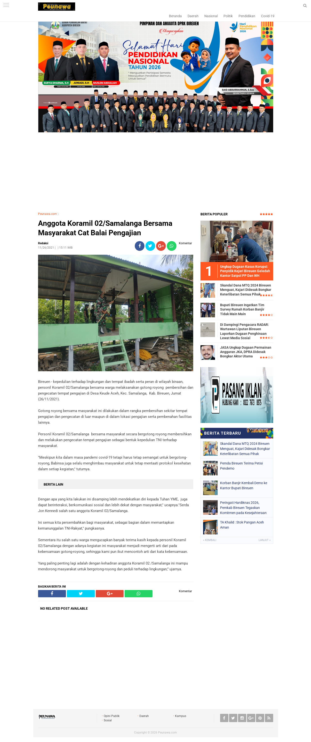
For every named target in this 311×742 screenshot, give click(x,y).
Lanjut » (265, 540)
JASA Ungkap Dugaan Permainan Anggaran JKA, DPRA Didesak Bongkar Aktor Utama (245, 352)
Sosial (108, 720)
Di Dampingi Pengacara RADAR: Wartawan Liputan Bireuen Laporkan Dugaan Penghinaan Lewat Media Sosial (244, 331)
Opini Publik (112, 716)
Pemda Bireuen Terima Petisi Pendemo (241, 465)
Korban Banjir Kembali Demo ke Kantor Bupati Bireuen (243, 485)
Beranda (175, 16)
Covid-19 (267, 16)
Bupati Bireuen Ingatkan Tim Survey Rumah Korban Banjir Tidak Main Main (242, 309)
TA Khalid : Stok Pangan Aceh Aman (242, 524)
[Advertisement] (155, 173)
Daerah (193, 16)
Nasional (211, 16)
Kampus (180, 716)
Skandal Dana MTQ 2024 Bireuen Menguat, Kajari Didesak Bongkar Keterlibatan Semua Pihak (245, 289)
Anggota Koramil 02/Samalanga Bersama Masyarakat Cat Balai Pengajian (105, 228)
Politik (228, 16)
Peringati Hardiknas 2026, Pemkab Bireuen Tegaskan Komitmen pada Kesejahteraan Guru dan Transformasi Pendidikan (243, 508)
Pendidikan (247, 16)
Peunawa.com (47, 214)
